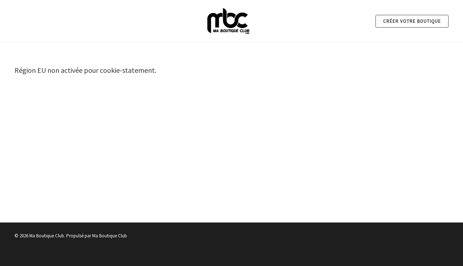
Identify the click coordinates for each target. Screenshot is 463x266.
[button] (412, 21)
